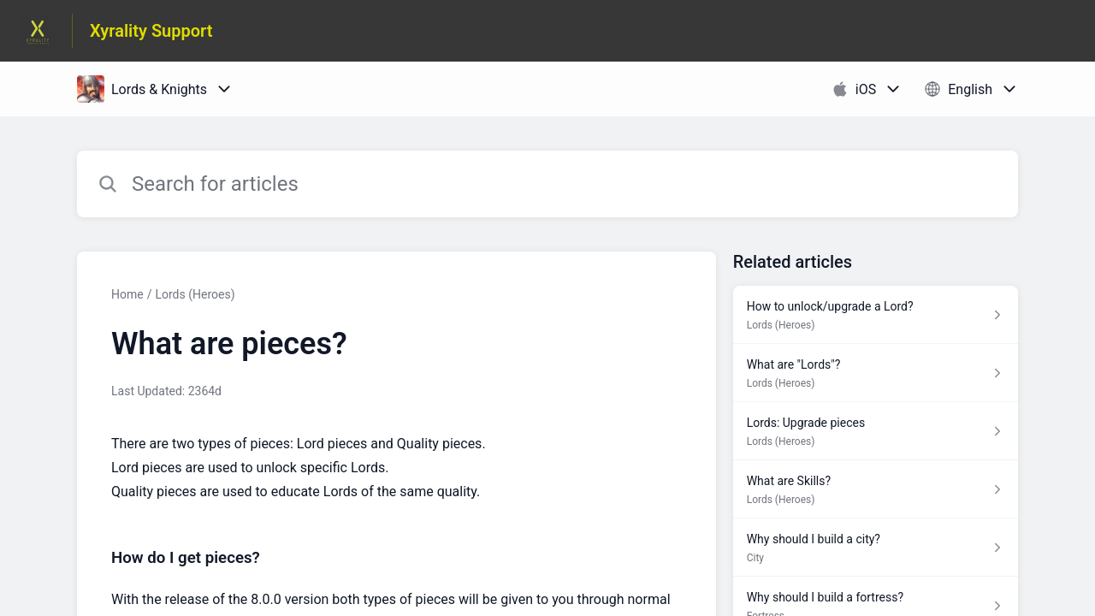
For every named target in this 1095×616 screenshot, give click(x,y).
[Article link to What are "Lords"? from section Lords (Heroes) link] (875, 373)
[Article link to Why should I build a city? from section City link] (875, 547)
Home (127, 294)
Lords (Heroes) (194, 294)
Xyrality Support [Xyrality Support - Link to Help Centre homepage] (151, 31)
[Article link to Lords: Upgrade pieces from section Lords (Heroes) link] (875, 431)
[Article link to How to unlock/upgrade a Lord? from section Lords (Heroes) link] (875, 315)
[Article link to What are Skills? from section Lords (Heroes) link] (875, 489)
